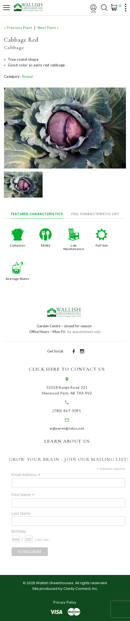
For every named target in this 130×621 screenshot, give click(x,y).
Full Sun (102, 245)
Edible (46, 245)
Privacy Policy (65, 602)
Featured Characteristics (37, 214)
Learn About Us (70, 441)
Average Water (18, 278)
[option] (65, 128)
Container (18, 245)
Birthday (23, 531)
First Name (27, 494)
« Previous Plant (18, 27)
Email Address (30, 474)
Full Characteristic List (95, 214)
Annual (27, 76)
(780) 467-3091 (70, 411)
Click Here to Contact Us (70, 369)
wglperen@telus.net (70, 428)
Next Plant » (48, 27)
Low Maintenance (73, 247)
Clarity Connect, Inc (80, 588)
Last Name (25, 513)
